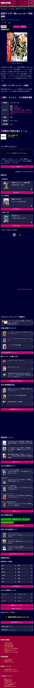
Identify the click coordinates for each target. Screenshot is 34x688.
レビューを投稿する (16, 166)
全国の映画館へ (16, 586)
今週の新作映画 (8, 645)
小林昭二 (22, 110)
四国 (19, 578)
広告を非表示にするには (25, 289)
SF (2, 597)
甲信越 (3, 575)
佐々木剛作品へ (16, 209)
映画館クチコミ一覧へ (16, 605)
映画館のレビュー (9, 661)
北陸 (19, 575)
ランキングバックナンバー (12, 671)
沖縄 (19, 581)
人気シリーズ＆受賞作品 (11, 648)
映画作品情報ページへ (7, 626)
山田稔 (16, 106)
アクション (4, 22)
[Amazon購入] (17, 63)
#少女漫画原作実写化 (6, 522)
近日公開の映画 (8, 646)
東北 (19, 572)
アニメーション (22, 594)
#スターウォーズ (5, 519)
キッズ (19, 597)
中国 (2, 578)
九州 (2, 581)
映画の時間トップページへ (8, 629)
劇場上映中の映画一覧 (16, 381)
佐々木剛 (16, 110)
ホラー (19, 600)
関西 (2, 569)
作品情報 (11, 9)
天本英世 (28, 110)
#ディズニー (25, 519)
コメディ (3, 600)
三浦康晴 (12, 112)
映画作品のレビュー (10, 650)
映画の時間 (4, 9)
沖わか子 (18, 112)
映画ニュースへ (16, 462)
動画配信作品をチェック (16, 409)
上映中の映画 (8, 643)
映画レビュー (16, 511)
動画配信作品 (8, 681)
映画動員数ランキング (10, 669)
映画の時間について (16, 622)
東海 (19, 569)
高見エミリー (26, 112)
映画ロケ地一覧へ (16, 608)
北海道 (3, 572)
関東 (19, 565)
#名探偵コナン (16, 519)
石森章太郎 (17, 108)
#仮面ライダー (5, 29)
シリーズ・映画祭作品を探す (16, 525)
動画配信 (22, 26)
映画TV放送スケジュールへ (16, 554)
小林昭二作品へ (16, 225)
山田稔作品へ (16, 192)
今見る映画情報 (8, 684)
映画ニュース (8, 679)
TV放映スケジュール (10, 682)
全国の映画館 (8, 660)
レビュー (16, 26)
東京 (2, 565)
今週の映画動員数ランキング (8, 352)
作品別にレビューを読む (11, 652)
